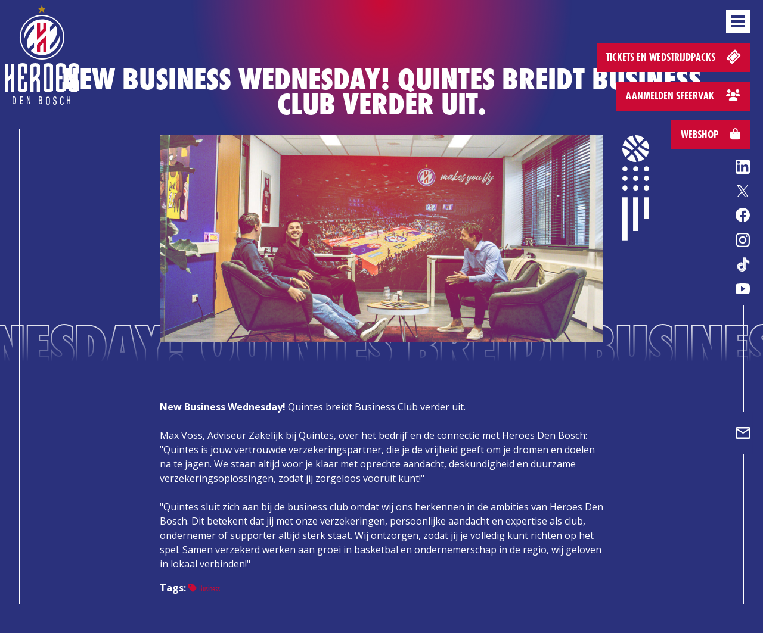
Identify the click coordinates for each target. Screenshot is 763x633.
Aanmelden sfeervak (683, 95)
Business (204, 588)
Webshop (710, 134)
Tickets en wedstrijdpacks (674, 56)
